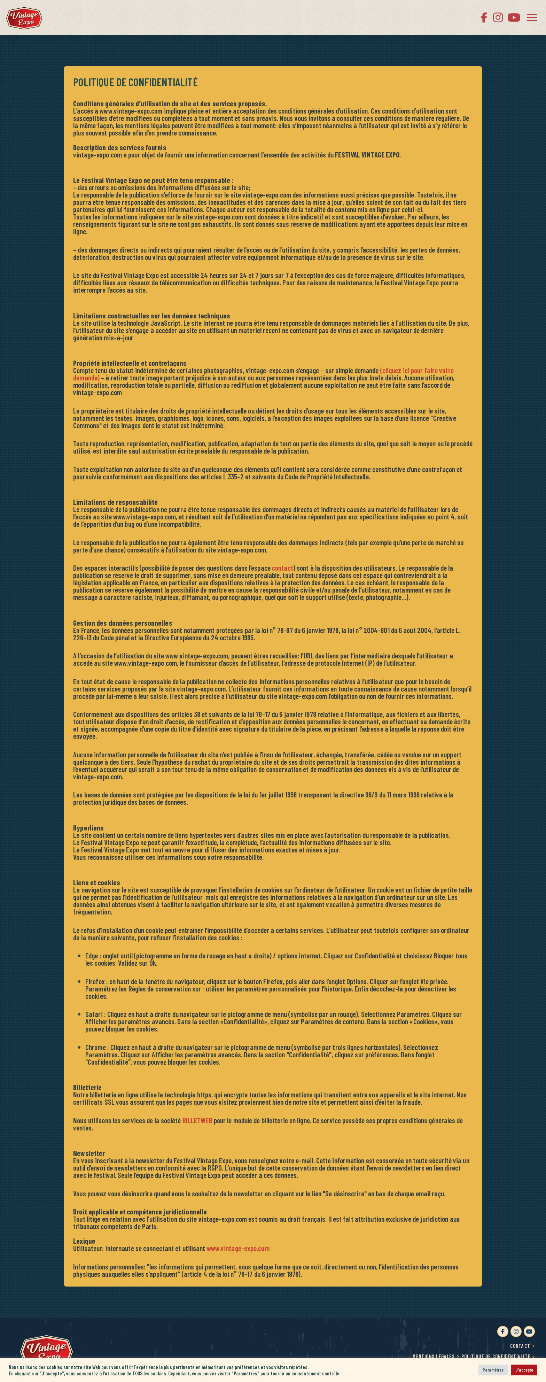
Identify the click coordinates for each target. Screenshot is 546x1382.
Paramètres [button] (493, 1370)
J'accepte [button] (524, 1370)
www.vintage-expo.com (238, 1248)
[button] (532, 17)
